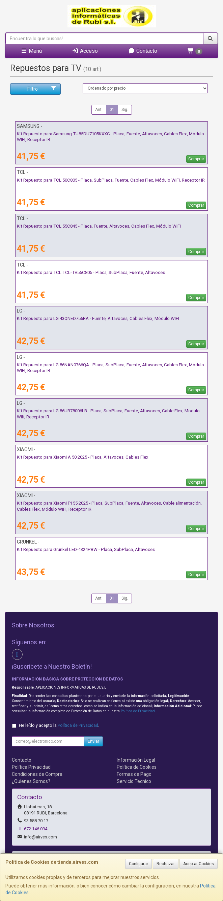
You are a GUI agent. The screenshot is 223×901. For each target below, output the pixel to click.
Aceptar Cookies (198, 863)
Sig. (124, 109)
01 (112, 109)
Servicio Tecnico (134, 781)
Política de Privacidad (138, 711)
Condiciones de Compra (37, 774)
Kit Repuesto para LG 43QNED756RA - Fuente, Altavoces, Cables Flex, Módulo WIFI (98, 318)
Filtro (41, 89)
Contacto (142, 51)
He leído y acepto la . (59, 725)
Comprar (196, 159)
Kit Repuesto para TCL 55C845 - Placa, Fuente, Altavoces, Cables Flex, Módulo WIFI (99, 226)
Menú (31, 51)
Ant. (99, 109)
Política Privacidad (31, 767)
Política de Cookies (137, 767)
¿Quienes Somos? (31, 781)
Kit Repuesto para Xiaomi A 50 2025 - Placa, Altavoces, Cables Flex (82, 457)
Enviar (93, 741)
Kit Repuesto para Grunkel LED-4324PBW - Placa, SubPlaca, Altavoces (86, 549)
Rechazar (166, 863)
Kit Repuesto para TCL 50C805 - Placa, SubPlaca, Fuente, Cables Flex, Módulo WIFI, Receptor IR (111, 180)
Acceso (85, 51)
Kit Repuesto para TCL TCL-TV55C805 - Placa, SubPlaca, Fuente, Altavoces (91, 272)
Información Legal (136, 760)
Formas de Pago (134, 774)
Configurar (138, 863)
